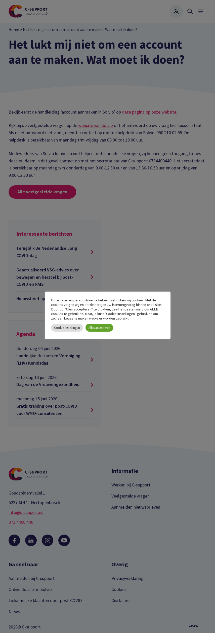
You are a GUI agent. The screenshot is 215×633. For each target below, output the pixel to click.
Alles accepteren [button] (99, 328)
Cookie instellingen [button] (67, 328)
